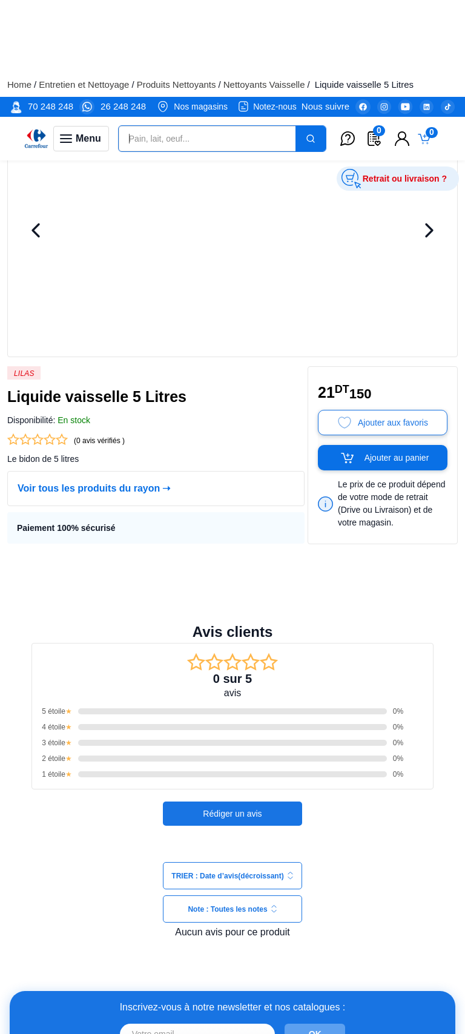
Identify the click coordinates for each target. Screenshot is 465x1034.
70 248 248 (50, 9)
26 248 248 (123, 9)
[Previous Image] (35, 204)
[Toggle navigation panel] (81, 42)
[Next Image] (429, 204)
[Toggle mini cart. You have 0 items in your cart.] (427, 42)
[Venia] (36, 42)
